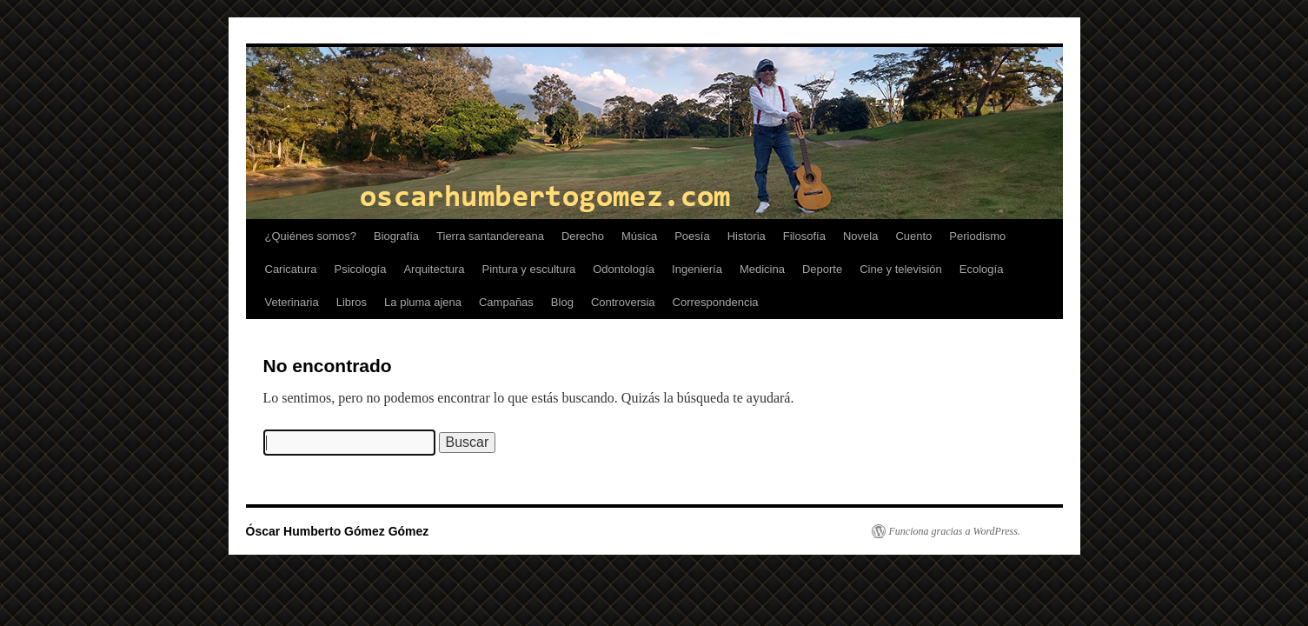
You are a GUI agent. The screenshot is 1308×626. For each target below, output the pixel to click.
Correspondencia (716, 302)
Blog (562, 302)
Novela (860, 236)
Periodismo (977, 236)
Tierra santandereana (490, 236)
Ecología (981, 269)
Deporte (822, 269)
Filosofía (804, 236)
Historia (746, 236)
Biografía (396, 236)
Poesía (691, 236)
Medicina (762, 269)
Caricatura (291, 269)
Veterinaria (292, 302)
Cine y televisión (901, 269)
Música (639, 236)
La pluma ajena (422, 302)
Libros (351, 302)
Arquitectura (433, 269)
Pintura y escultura (529, 269)
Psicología (360, 269)
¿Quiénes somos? (311, 236)
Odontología (623, 269)
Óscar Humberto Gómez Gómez (337, 531)
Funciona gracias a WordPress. (954, 531)
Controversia (623, 302)
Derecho (582, 236)
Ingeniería (697, 269)
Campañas (506, 302)
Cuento (913, 236)
